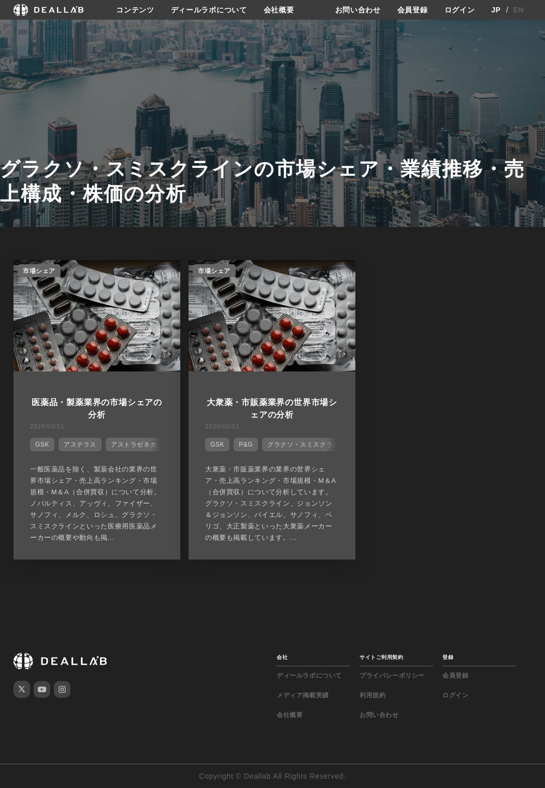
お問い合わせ (358, 10)
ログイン (459, 10)
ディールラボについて (209, 10)
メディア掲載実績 (303, 695)
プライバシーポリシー (392, 675)
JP (496, 10)
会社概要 (279, 10)
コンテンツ (135, 10)
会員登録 (412, 10)
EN (518, 10)
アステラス (80, 444)
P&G (246, 444)
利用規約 (372, 695)
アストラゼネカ (133, 444)
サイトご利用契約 (381, 657)
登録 (447, 657)
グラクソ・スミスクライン (306, 444)
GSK (42, 444)
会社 (282, 657)
